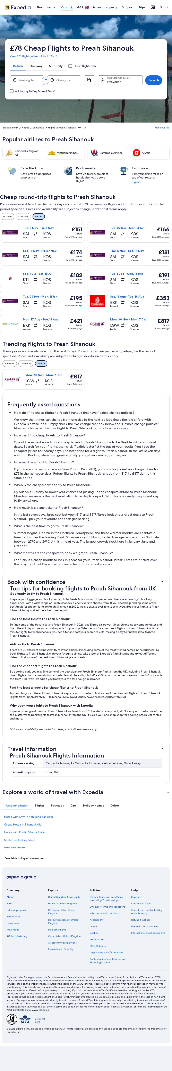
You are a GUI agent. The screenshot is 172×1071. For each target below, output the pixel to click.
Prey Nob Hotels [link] (14, 848)
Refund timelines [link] (140, 920)
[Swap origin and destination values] (45, 80)
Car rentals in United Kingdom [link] (64, 936)
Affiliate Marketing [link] (17, 936)
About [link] (10, 897)
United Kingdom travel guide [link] (64, 897)
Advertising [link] (13, 929)
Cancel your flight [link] (141, 903)
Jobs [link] (9, 903)
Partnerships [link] (13, 916)
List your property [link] (16, 910)
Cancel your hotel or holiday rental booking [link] (146, 911)
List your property (104, 7)
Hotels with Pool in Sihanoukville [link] (24, 832)
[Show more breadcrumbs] (79, 127)
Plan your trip (162, 127)
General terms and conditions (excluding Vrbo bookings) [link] (106, 898)
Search (153, 80)
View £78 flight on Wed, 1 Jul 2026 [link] (34, 56)
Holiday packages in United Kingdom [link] (63, 921)
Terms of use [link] (97, 939)
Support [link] (135, 897)
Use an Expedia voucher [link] (144, 926)
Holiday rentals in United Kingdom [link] (62, 911)
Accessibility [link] (96, 920)
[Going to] (64, 80)
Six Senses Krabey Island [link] (19, 840)
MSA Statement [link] (98, 946)
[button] (86, 582)
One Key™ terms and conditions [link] (107, 906)
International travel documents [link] (148, 933)
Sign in (165, 7)
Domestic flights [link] (57, 929)
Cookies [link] (94, 933)
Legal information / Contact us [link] (106, 952)
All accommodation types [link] (62, 942)
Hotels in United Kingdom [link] (62, 903)
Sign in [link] (136, 182)
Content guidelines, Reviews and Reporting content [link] (108, 960)
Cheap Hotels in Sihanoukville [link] (22, 824)
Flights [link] (25, 127)
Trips (141, 7)
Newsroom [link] (13, 923)
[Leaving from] (27, 80)
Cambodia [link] (38, 127)
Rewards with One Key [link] (61, 949)
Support (128, 7)
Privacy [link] (93, 926)
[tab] (18, 65)
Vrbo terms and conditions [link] (104, 913)
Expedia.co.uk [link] (10, 127)
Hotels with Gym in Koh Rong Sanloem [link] (28, 817)
